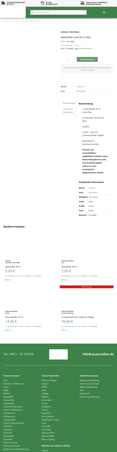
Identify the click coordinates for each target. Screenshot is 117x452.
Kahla (44, 390)
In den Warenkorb (87, 59)
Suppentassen (9, 419)
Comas (45, 403)
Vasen (6, 387)
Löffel (5, 390)
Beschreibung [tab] (69, 103)
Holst (44, 423)
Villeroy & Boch (48, 433)
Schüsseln (7, 433)
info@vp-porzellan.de (98, 354)
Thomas (45, 410)
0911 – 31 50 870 (88, 70)
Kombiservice (9, 413)
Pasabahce (46, 406)
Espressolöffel (48, 436)
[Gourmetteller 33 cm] (30, 296)
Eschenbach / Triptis (50, 419)
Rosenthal (46, 413)
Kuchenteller (8, 403)
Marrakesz (81, 91)
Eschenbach (47, 400)
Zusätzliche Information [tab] (68, 111)
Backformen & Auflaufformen (16, 449)
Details (9, 280)
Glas (5, 380)
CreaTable (46, 426)
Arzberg (45, 393)
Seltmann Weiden (49, 380)
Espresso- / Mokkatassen (14, 383)
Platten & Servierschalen (14, 423)
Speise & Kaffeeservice (13, 410)
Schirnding (46, 429)
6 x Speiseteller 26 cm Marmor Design (77, 317)
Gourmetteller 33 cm (14, 317)
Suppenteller (9, 400)
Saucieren (7, 429)
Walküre (45, 397)
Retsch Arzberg (48, 439)
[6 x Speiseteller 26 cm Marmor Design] (86, 296)
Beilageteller (8, 436)
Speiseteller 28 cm (13, 266)
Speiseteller (94, 197)
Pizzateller (7, 426)
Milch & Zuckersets (11, 446)
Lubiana (80, 86)
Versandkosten (77, 45)
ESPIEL (44, 387)
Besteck (6, 393)
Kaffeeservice (9, 416)
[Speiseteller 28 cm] (30, 246)
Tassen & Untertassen (13, 406)
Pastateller (8, 439)
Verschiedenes (48, 416)
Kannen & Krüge (10, 442)
